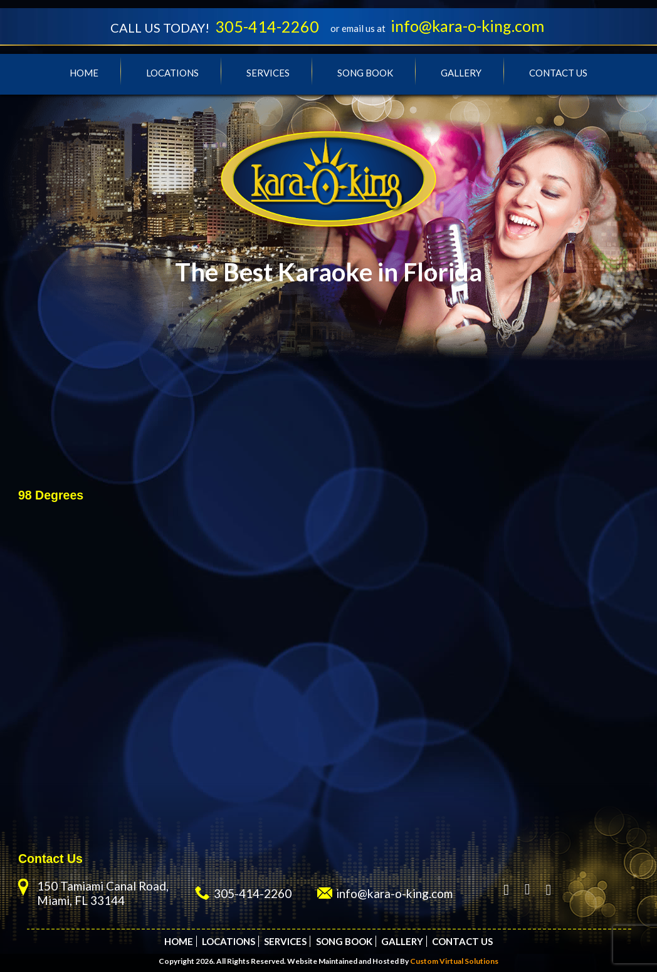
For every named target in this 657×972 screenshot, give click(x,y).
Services (268, 72)
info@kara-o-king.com (467, 25)
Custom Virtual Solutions (454, 961)
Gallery (461, 72)
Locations (172, 72)
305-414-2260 (267, 26)
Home (84, 72)
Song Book (365, 72)
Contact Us (558, 72)
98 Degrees (50, 495)
